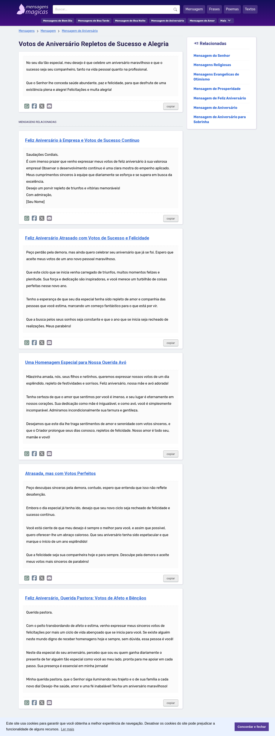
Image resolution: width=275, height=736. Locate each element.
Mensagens (27, 31)
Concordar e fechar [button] (252, 726)
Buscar (175, 9)
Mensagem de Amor (202, 20)
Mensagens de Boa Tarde (93, 20)
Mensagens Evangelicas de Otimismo (216, 76)
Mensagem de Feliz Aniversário (220, 98)
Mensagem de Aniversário (167, 20)
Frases (214, 9)
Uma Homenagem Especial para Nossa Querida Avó (75, 362)
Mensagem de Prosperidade (217, 89)
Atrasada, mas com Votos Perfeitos (60, 473)
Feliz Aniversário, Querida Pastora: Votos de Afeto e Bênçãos (85, 598)
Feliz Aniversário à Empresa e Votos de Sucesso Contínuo (82, 140)
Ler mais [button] (67, 729)
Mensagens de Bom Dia (57, 20)
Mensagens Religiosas (212, 65)
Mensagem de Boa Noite (130, 20)
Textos (250, 9)
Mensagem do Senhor (212, 56)
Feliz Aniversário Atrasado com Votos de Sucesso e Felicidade (87, 238)
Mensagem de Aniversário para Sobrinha (220, 119)
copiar (171, 106)
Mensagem (194, 9)
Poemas (232, 9)
